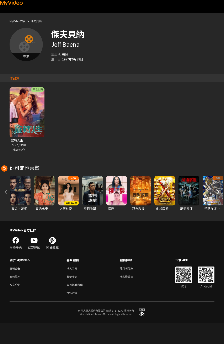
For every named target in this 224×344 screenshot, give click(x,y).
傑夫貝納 (40, 21)
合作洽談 (72, 313)
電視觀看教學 (75, 305)
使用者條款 (130, 287)
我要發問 (72, 296)
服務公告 (16, 287)
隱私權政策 (130, 296)
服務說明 (16, 296)
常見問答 (72, 287)
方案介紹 (16, 305)
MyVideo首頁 (19, 21)
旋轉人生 (17, 140)
